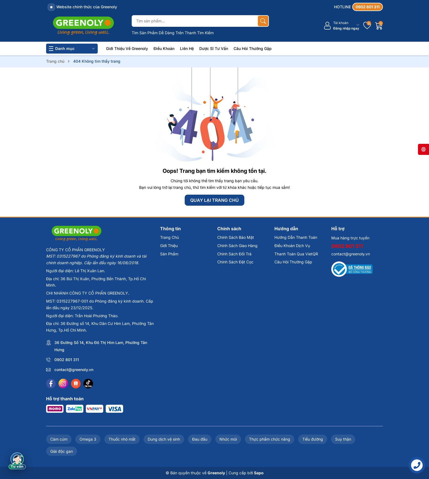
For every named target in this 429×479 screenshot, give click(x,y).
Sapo (259, 472)
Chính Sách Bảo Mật (235, 237)
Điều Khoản (163, 48)
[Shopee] (76, 383)
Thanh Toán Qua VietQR (296, 254)
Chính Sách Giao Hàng (237, 245)
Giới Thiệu (169, 245)
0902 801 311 (66, 359)
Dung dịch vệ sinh (164, 439)
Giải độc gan (61, 451)
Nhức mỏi (228, 439)
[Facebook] (51, 383)
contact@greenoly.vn (73, 369)
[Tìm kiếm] (263, 21)
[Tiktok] (88, 383)
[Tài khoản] (341, 25)
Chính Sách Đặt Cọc (235, 262)
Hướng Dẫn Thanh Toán (295, 237)
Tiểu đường (312, 439)
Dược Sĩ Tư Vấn (213, 48)
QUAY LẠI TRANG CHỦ (214, 200)
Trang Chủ (169, 237)
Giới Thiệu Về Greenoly (127, 48)
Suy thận (343, 439)
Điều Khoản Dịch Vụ (292, 245)
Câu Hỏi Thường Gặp (253, 48)
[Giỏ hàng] (379, 26)
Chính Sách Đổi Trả (234, 254)
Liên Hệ (187, 48)
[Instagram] (63, 383)
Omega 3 (88, 439)
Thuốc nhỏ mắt (122, 439)
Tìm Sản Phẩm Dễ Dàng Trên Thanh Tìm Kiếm (173, 32)
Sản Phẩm (169, 254)
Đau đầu (199, 439)
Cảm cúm (58, 439)
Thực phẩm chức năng (269, 439)
